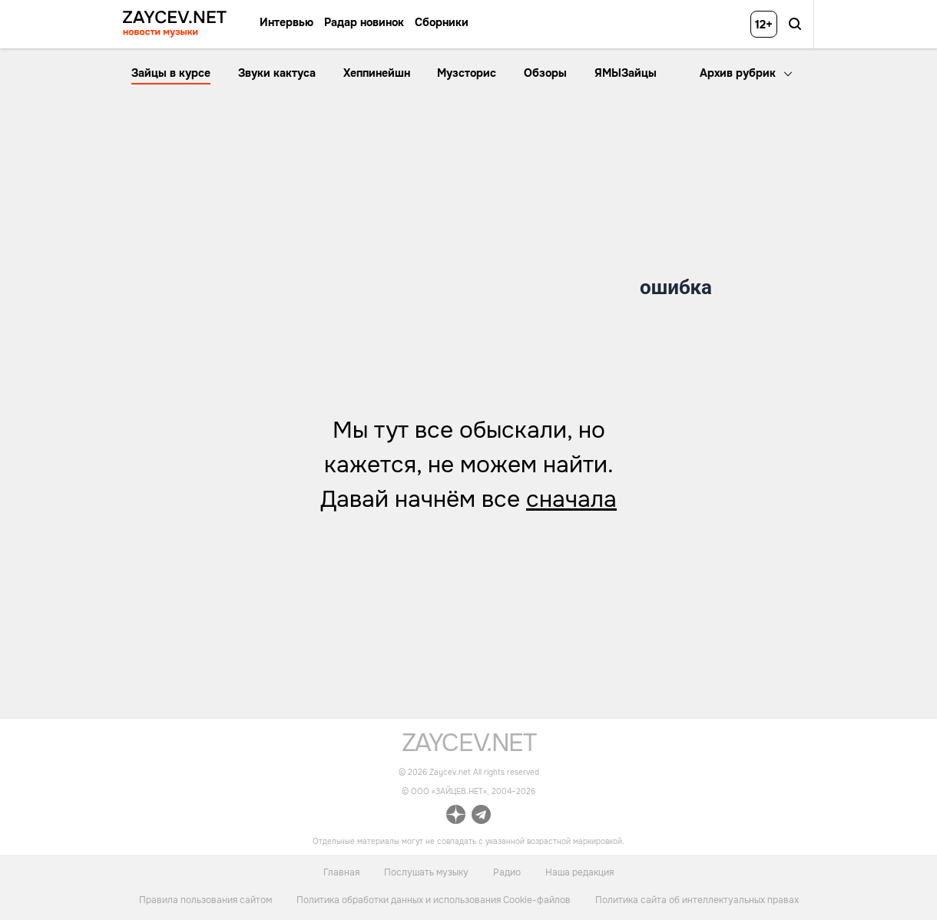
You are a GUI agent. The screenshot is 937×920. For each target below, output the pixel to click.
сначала (571, 499)
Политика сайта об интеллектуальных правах (697, 900)
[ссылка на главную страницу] (469, 747)
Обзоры (545, 73)
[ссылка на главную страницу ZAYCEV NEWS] (175, 24)
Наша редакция (579, 871)
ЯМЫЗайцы (625, 73)
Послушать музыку (426, 871)
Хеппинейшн (376, 73)
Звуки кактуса (277, 73)
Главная (341, 871)
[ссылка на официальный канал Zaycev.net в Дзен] (455, 817)
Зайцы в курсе (170, 73)
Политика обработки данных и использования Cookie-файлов (433, 900)
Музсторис (466, 73)
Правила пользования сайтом (205, 900)
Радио (507, 871)
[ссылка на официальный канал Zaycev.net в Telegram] (481, 817)
